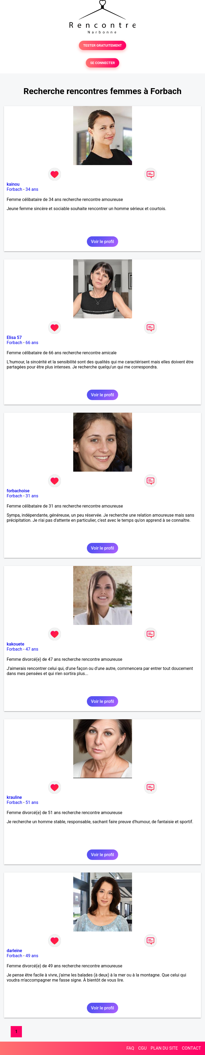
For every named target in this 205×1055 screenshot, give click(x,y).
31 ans (31, 495)
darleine (14, 950)
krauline (14, 797)
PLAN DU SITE (164, 1048)
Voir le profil (102, 241)
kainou (13, 184)
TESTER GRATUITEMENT (102, 45)
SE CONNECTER (102, 63)
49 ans (31, 955)
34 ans (31, 189)
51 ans (31, 802)
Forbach (14, 189)
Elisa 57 (14, 337)
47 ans (31, 649)
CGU (142, 1048)
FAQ (130, 1048)
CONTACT (191, 1048)
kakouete (15, 644)
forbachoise (18, 490)
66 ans (31, 342)
